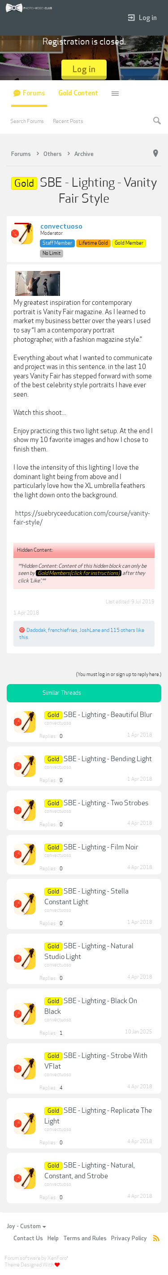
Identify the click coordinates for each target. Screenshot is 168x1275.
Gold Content (78, 93)
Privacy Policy (129, 1238)
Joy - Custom (26, 1226)
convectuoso (61, 226)
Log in (142, 18)
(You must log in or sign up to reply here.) (118, 674)
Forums (34, 93)
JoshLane (89, 630)
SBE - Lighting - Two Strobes (106, 803)
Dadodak (36, 630)
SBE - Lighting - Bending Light (108, 758)
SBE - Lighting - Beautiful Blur (108, 714)
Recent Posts (68, 121)
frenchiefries (63, 630)
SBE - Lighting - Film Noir (101, 847)
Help (53, 1238)
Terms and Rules (85, 1238)
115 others (122, 630)
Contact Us (28, 1238)
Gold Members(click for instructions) (79, 573)
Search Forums (27, 121)
